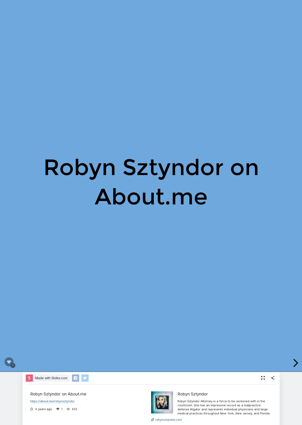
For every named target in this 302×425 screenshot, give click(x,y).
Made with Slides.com (51, 378)
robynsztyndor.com (166, 419)
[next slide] (295, 363)
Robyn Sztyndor (193, 393)
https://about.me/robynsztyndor (52, 401)
